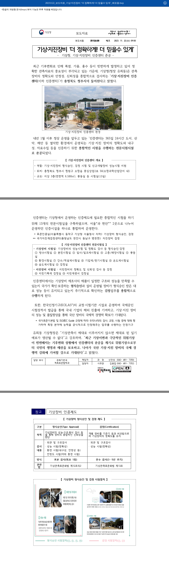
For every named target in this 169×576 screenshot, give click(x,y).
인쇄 (165, 3)
